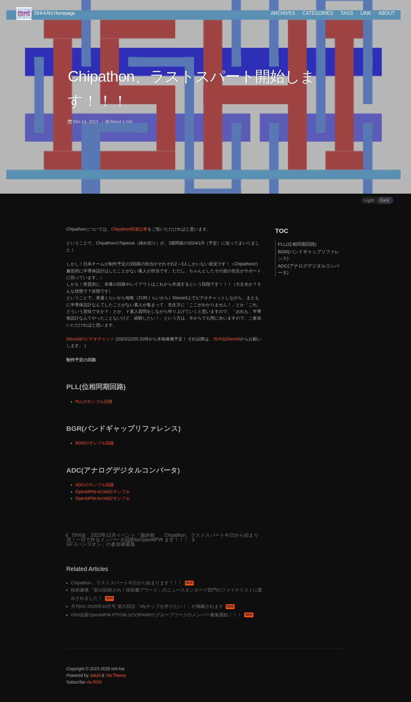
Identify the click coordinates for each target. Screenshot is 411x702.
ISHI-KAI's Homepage (47, 13)
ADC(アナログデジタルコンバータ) (308, 269)
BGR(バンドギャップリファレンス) (308, 255)
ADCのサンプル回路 (94, 484)
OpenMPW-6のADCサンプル (102, 498)
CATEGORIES (316, 13)
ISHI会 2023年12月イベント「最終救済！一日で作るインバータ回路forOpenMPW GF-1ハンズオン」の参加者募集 (114, 539)
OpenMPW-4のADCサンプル (102, 491)
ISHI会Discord (226, 338)
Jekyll (95, 675)
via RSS (94, 682)
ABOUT (384, 13)
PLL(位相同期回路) (297, 244)
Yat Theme (116, 675)
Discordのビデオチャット (90, 338)
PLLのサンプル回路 (94, 401)
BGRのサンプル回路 (94, 443)
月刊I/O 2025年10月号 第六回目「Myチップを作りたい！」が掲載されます (153, 606)
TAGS (345, 13)
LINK (364, 13)
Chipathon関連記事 (129, 229)
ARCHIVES (281, 13)
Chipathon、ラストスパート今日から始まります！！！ (211, 537)
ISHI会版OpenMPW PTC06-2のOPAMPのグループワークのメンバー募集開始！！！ (162, 614)
